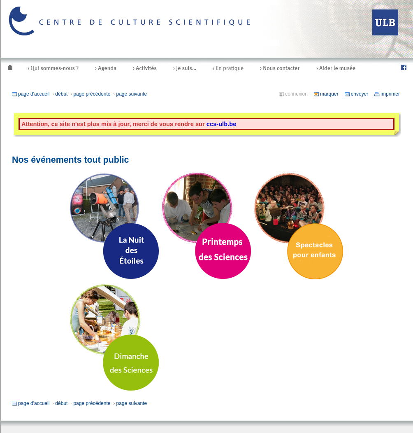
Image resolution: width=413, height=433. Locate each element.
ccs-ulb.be (221, 124)
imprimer (387, 94)
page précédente (90, 94)
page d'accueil (30, 94)
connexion (293, 94)
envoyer (356, 94)
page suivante (130, 94)
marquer (326, 94)
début (59, 94)
